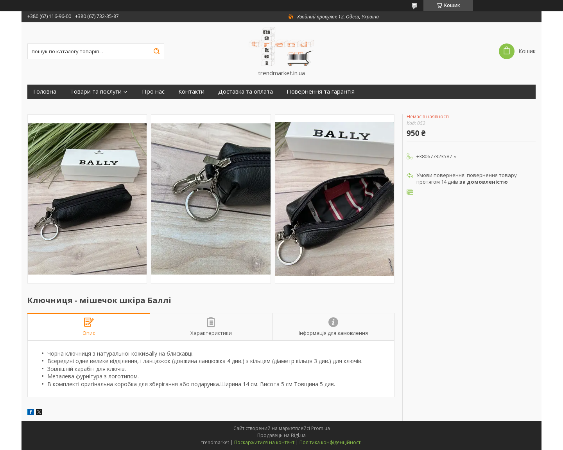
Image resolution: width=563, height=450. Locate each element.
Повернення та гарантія (321, 91)
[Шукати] (156, 51)
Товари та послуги (96, 91)
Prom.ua (320, 428)
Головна (44, 91)
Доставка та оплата (245, 91)
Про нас (153, 91)
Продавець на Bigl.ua (281, 435)
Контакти (191, 91)
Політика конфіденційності (330, 442)
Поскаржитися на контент (264, 442)
